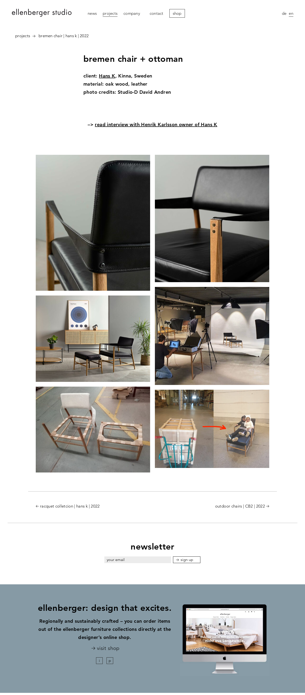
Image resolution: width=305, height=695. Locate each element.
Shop (177, 13)
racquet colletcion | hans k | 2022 (70, 506)
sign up (187, 559)
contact (156, 13)
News (92, 13)
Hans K (107, 76)
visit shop (108, 648)
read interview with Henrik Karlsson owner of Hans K (156, 124)
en (291, 13)
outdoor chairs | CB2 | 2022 (240, 506)
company (131, 13)
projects (110, 13)
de (284, 13)
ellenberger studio (41, 13)
